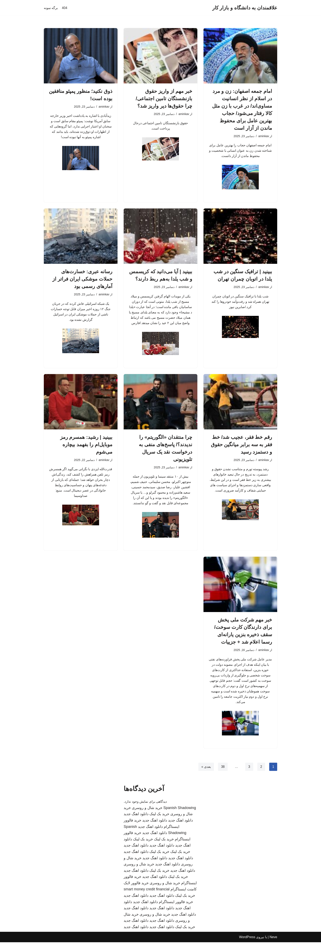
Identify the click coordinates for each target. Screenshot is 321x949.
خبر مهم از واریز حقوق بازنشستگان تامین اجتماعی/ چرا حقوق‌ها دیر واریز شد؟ (164, 98)
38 (222, 773)
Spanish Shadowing (179, 814)
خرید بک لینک (159, 821)
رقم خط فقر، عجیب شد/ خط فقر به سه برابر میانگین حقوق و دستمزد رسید (241, 447)
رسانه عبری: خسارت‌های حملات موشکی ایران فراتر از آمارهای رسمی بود (82, 280)
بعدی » (205, 773)
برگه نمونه (51, 8)
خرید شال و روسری (147, 814)
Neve (273, 944)
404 (64, 8)
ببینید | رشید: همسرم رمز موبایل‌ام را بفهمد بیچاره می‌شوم (86, 447)
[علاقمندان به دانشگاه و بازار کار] (244, 8)
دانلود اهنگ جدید (136, 821)
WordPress (247, 944)
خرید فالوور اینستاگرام (176, 909)
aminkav (263, 136)
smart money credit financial (147, 896)
